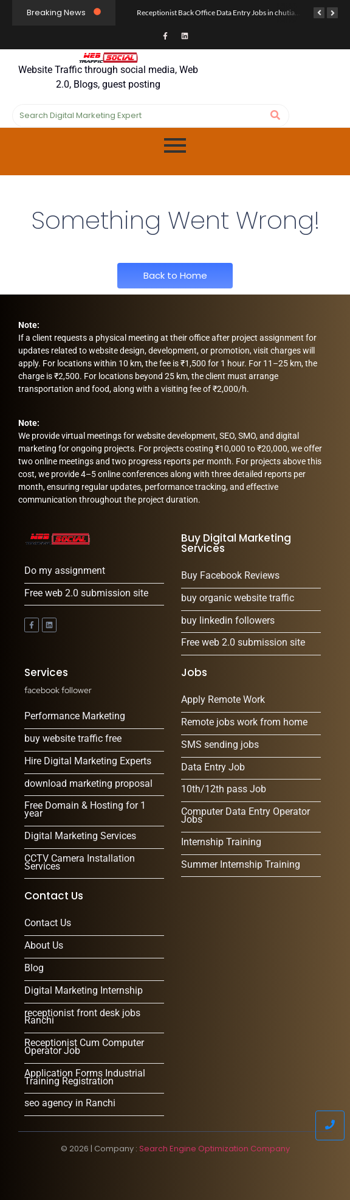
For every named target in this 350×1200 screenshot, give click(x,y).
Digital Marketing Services (80, 836)
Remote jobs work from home (244, 723)
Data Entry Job (213, 768)
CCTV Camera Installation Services (79, 863)
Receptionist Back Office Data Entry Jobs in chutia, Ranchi (228, 12)
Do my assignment (64, 571)
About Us (43, 946)
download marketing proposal (88, 784)
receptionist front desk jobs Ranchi (82, 1017)
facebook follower (58, 690)
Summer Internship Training (240, 865)
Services (46, 672)
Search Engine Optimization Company (214, 1148)
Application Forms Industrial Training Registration (84, 1078)
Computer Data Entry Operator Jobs (245, 816)
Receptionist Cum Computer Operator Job (84, 1047)
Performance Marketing (74, 716)
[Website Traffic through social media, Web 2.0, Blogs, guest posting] (108, 57)
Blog (34, 968)
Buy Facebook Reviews (230, 576)
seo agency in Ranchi (69, 1104)
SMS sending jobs (220, 745)
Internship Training (221, 842)
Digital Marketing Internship (83, 991)
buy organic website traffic (237, 598)
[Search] (138, 115)
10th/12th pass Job (223, 790)
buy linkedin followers (228, 621)
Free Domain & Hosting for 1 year (85, 810)
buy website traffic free (73, 739)
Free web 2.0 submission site (86, 594)
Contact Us (47, 923)
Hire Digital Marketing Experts (87, 762)
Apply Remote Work (223, 700)
